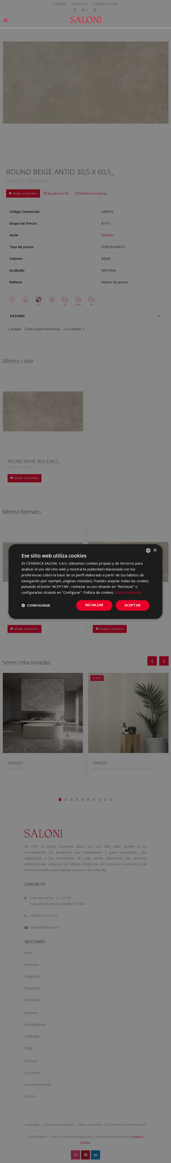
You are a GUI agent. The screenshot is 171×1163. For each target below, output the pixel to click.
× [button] (155, 550)
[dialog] (85, 581)
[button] (35, 605)
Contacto (60, 4)
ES (83, 10)
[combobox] (148, 550)
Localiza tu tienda (105, 4)
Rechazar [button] (94, 605)
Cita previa (79, 4)
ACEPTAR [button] (133, 605)
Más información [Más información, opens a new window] (128, 592)
